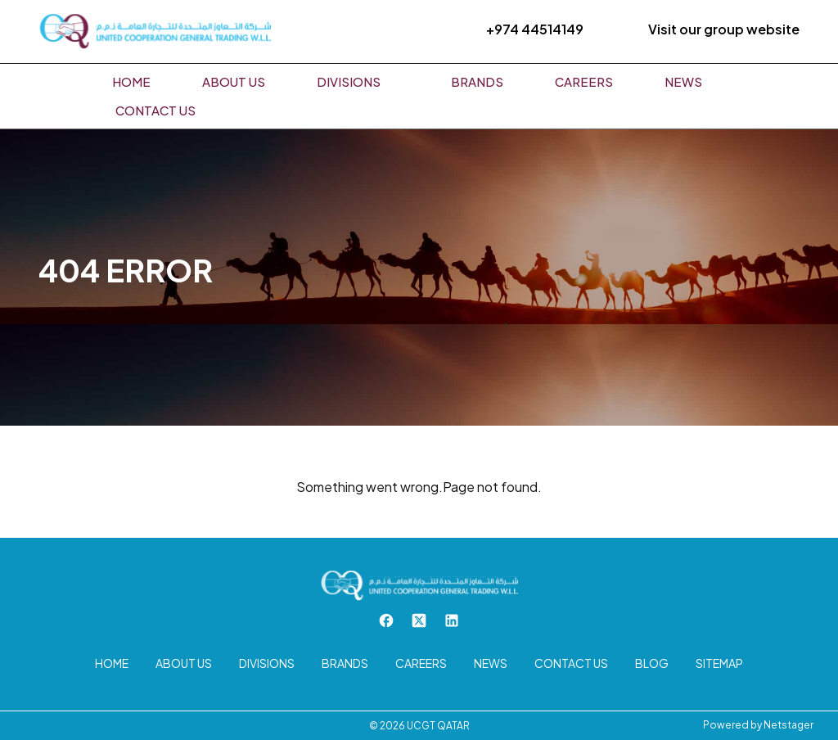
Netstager (788, 725)
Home (131, 81)
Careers (584, 81)
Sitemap (719, 663)
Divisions (349, 81)
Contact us (155, 110)
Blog (652, 663)
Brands (477, 81)
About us (233, 81)
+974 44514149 (534, 29)
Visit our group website (724, 29)
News (683, 81)
